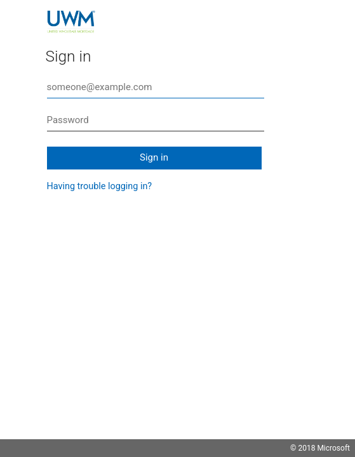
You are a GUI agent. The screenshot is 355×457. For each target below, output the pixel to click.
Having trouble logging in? (99, 186)
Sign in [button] (154, 157)
